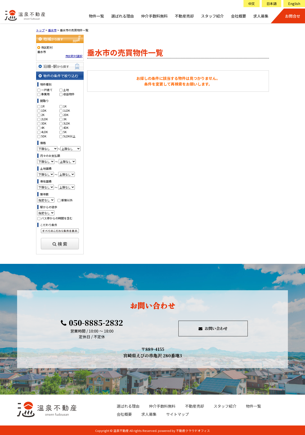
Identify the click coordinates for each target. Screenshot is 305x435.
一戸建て (46, 90)
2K (42, 115)
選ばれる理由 (122, 16)
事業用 (45, 94)
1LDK (66, 110)
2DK (65, 115)
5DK (43, 136)
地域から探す (60, 39)
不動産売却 (184, 16)
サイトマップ (177, 414)
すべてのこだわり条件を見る (60, 230)
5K (65, 132)
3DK (43, 123)
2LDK (44, 119)
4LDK (44, 132)
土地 (66, 90)
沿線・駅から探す (60, 66)
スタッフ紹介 (212, 16)
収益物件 (69, 94)
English (294, 3)
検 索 (59, 244)
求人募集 (260, 16)
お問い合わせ (213, 328)
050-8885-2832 (92, 322)
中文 (251, 3)
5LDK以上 (69, 136)
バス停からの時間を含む (56, 218)
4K (42, 128)
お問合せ (292, 16)
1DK (43, 110)
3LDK (66, 123)
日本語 (271, 3)
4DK (65, 128)
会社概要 (238, 16)
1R (43, 106)
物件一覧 (96, 16)
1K (65, 106)
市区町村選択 (73, 56)
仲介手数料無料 (154, 16)
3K (65, 119)
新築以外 (67, 200)
